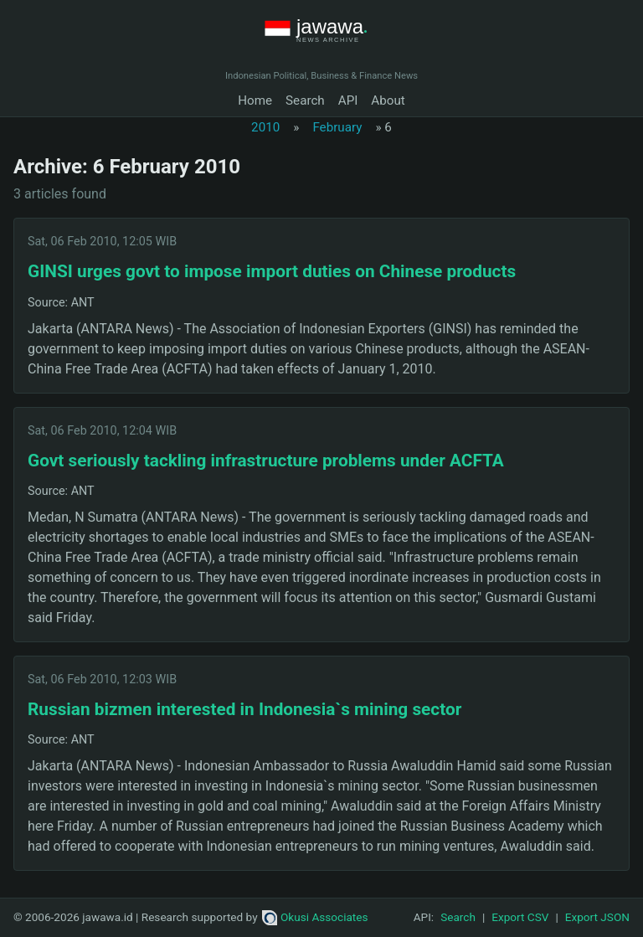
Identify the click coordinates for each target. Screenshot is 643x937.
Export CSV (519, 917)
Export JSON (597, 917)
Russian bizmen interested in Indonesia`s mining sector (244, 709)
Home (255, 100)
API (348, 100)
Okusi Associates (315, 917)
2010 (265, 127)
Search (305, 100)
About (387, 100)
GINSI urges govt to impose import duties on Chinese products (272, 271)
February (337, 127)
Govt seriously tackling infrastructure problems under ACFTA (266, 460)
